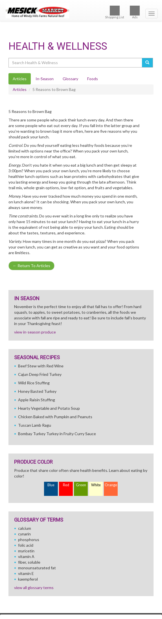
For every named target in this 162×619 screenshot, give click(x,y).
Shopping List (114, 12)
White (96, 485)
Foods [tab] (92, 78)
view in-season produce (35, 332)
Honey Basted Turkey (37, 391)
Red (66, 485)
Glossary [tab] (70, 78)
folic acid (25, 545)
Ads (135, 12)
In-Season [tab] (45, 78)
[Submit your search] (147, 62)
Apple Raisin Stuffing (36, 399)
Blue (50, 485)
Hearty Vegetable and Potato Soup (49, 408)
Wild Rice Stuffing (34, 382)
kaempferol (28, 579)
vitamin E (26, 573)
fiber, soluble (29, 562)
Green (81, 485)
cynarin (24, 533)
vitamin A (26, 556)
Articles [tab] (20, 78)
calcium (24, 528)
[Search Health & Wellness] (75, 62)
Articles (20, 89)
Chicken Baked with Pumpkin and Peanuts (55, 416)
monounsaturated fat (37, 567)
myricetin (26, 550)
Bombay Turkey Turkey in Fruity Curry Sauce (57, 433)
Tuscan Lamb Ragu (34, 425)
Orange (111, 485)
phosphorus (28, 539)
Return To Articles (31, 265)
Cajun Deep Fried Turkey (40, 374)
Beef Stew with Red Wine (41, 365)
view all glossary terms (34, 587)
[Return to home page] (81, 10)
